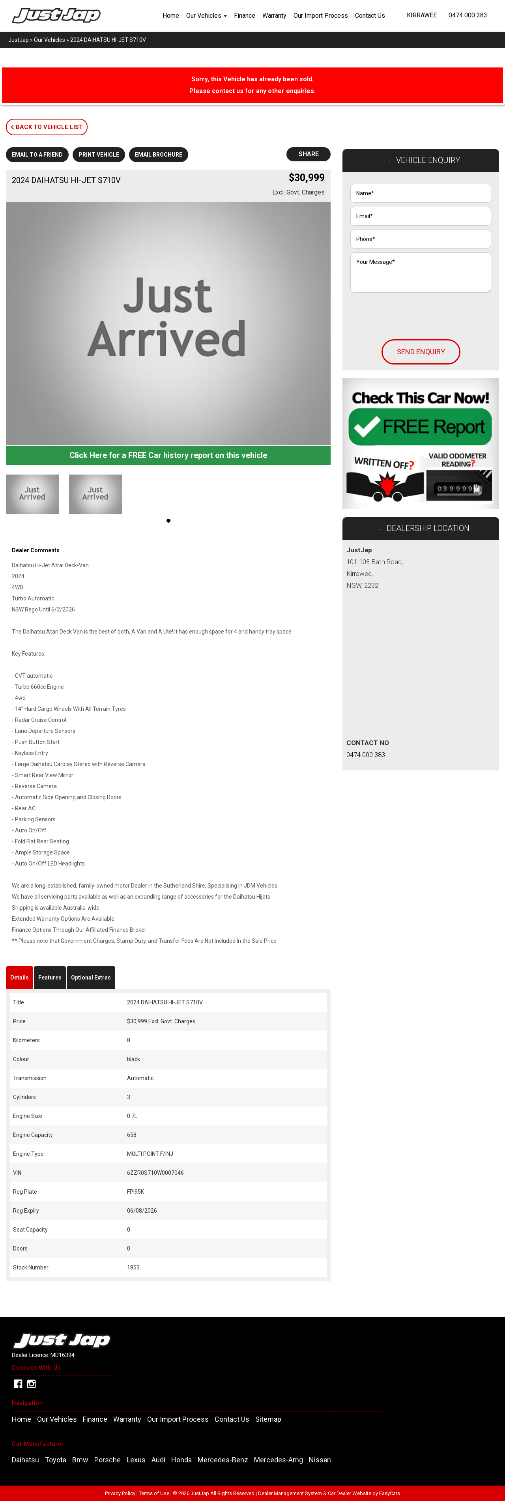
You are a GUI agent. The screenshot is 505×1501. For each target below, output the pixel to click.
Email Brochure (158, 154)
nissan (320, 1460)
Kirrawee (422, 15)
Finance (244, 15)
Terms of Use (154, 1493)
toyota (55, 1460)
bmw (80, 1460)
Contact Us (370, 15)
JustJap (18, 40)
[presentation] (410, 312)
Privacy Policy (121, 1493)
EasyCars (389, 1493)
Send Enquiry (421, 352)
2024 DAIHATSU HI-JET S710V (108, 40)
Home (171, 15)
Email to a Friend (37, 154)
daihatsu (25, 1460)
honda (181, 1460)
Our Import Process (321, 15)
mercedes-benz (223, 1460)
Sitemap (268, 1419)
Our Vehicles (206, 15)
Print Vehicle (99, 154)
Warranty (274, 15)
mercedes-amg (278, 1460)
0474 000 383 (468, 15)
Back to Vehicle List (47, 127)
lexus (136, 1460)
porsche (107, 1460)
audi (158, 1460)
